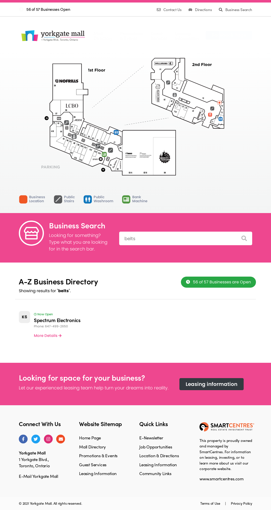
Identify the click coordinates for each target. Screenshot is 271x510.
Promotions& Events (131, 35)
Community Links (155, 473)
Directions (200, 9)
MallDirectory (103, 35)
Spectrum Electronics (57, 320)
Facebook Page (229, 34)
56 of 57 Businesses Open (48, 9)
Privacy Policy (241, 503)
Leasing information (211, 384)
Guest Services (92, 465)
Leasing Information (98, 473)
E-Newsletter (151, 438)
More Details (47, 335)
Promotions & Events (98, 455)
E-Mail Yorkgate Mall (38, 476)
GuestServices (159, 35)
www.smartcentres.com (221, 479)
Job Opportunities (155, 447)
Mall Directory (92, 447)
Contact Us (169, 9)
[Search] (244, 238)
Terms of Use (210, 503)
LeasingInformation (187, 35)
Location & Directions (159, 455)
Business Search (235, 9)
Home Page (90, 438)
